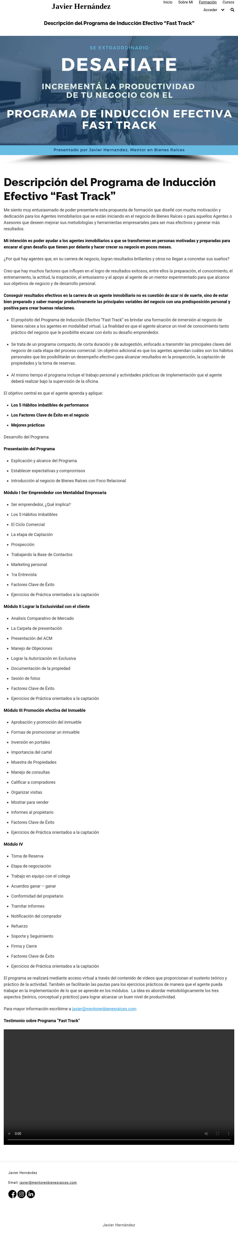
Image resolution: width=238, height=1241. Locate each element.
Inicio (167, 2)
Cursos (228, 2)
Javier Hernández (81, 6)
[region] (119, 101)
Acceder (210, 10)
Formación (208, 2)
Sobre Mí (185, 2)
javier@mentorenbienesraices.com (104, 1008)
